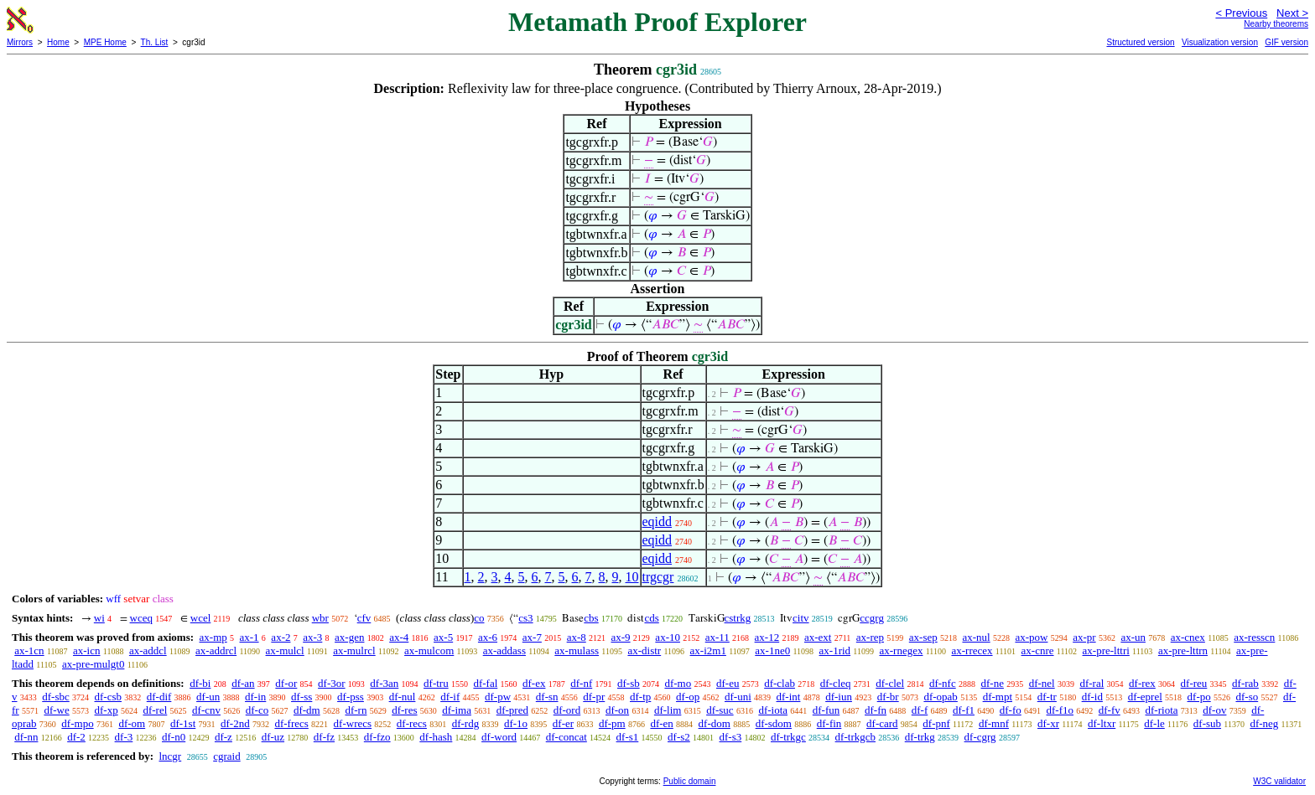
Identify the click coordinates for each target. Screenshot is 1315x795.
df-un (208, 696)
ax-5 (443, 637)
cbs (591, 618)
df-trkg (920, 736)
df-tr (1047, 696)
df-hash (435, 736)
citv (801, 618)
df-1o (516, 723)
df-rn (355, 710)
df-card (882, 723)
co (479, 618)
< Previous (1241, 13)
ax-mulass (576, 650)
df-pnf (936, 723)
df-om (131, 723)
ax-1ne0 (772, 650)
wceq (141, 618)
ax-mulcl (285, 650)
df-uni (738, 696)
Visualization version (1220, 42)
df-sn (547, 696)
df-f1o (1060, 710)
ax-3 (312, 637)
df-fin (829, 723)
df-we (56, 710)
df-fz (324, 736)
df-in (255, 696)
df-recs (412, 723)
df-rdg (466, 723)
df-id (1092, 696)
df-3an (384, 683)
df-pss (350, 696)
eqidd (657, 521)
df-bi (200, 683)
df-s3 (731, 736)
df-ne (991, 683)
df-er (563, 723)
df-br (888, 696)
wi (99, 618)
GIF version (1286, 42)
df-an (242, 683)
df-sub (1207, 723)
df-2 (76, 736)
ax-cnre (1037, 650)
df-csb (108, 696)
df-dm (307, 710)
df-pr (594, 696)
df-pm (612, 723)
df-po (1199, 696)
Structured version (1140, 42)
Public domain (689, 781)
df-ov (1214, 710)
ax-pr (1084, 637)
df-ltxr (1101, 723)
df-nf (581, 683)
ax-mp (213, 637)
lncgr (170, 756)
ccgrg (872, 618)
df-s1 (627, 736)
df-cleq (835, 683)
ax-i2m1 (708, 650)
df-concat (566, 736)
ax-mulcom (429, 650)
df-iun (838, 696)
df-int (789, 696)
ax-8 (576, 637)
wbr (320, 618)
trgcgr (658, 577)
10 (632, 577)
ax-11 (717, 637)
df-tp (640, 696)
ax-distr (644, 650)
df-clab (779, 683)
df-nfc (942, 683)
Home (58, 42)
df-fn (875, 710)
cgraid (226, 756)
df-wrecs (353, 723)
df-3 (124, 736)
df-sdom (774, 723)
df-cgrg (980, 736)
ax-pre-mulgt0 (93, 664)
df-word (499, 736)
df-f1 (964, 710)
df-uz (273, 736)
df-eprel (1145, 696)
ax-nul (976, 637)
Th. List (155, 42)
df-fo (1010, 710)
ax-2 (280, 637)
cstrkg (738, 618)
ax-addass (504, 650)
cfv (364, 618)
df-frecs (291, 723)
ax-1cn (29, 650)
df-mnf (994, 723)
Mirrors (20, 42)
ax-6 (487, 637)
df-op (687, 696)
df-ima (456, 710)
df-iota (772, 710)
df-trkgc (788, 736)
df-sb (628, 683)
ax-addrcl (215, 650)
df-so (1246, 696)
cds (651, 618)
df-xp (106, 710)
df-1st (182, 723)
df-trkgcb (855, 736)
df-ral (1091, 683)
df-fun (826, 710)
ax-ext (817, 637)
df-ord (567, 710)
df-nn (26, 736)
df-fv (1109, 710)
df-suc (720, 710)
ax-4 (398, 637)
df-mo (677, 683)
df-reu (1194, 683)
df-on (617, 710)
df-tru (436, 683)
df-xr (1048, 723)
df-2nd (235, 723)
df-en (661, 723)
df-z (223, 736)
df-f (920, 710)
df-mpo (77, 723)
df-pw (498, 696)
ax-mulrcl (354, 650)
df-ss (301, 696)
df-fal (485, 683)
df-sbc (56, 696)
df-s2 (679, 736)
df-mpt (997, 696)
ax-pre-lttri (1106, 650)
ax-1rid (835, 650)
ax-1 (249, 637)
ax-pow (1031, 637)
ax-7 (532, 637)
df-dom (714, 723)
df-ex (533, 683)
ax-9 (621, 637)
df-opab (940, 696)
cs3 (525, 618)
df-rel (155, 710)
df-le (1154, 723)
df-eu (727, 683)
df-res (404, 710)
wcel (200, 618)
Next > (1292, 13)
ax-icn (86, 650)
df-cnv (206, 710)
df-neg (1264, 723)
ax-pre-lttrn (1183, 650)
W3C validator (1279, 781)
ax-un (1133, 637)
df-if (450, 696)
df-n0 (173, 736)
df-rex (1142, 683)
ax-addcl (148, 650)
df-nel (1042, 683)
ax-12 (767, 637)
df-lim (668, 710)
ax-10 (667, 637)
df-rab (1245, 683)
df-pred (512, 710)
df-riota (1162, 710)
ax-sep (923, 637)
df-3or (332, 683)
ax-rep (870, 637)
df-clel (890, 683)
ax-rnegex (901, 650)
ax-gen (349, 637)
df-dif (159, 696)
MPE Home (105, 42)
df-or (286, 683)
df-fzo (377, 736)
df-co (257, 710)
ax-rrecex (971, 650)
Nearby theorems (1276, 23)
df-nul (402, 696)
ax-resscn (1254, 637)
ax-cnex (1188, 637)
